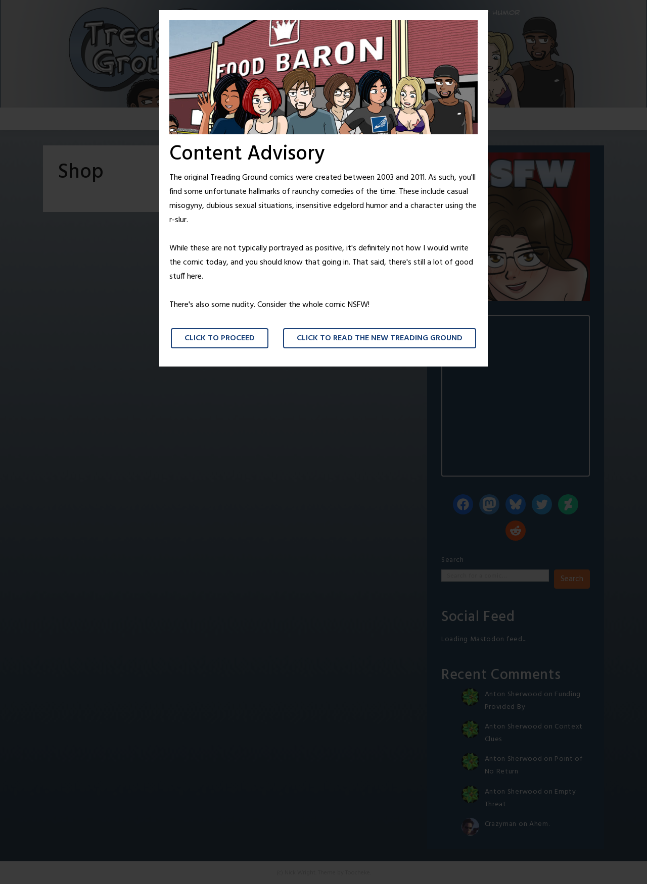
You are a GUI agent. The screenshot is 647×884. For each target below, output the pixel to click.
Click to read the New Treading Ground (380, 338)
